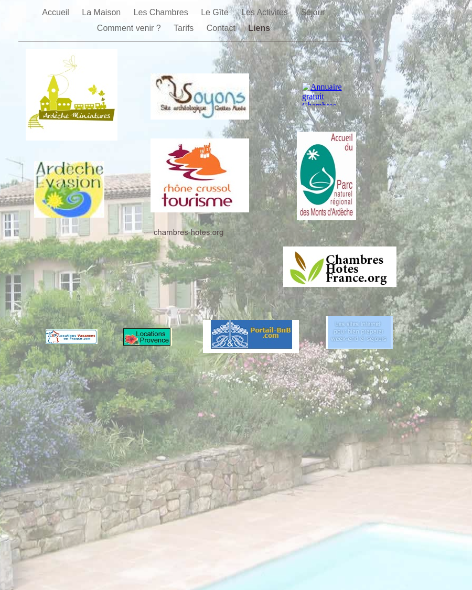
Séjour (313, 12)
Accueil (56, 12)
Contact (222, 28)
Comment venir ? (130, 28)
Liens (259, 28)
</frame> (326, 93)
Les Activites (265, 12)
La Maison (102, 12)
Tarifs (185, 28)
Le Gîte (216, 12)
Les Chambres (162, 12)
